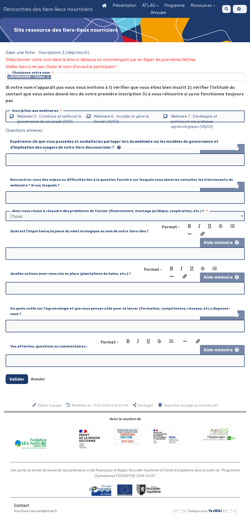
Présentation (124, 5)
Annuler (38, 384)
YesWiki (215, 516)
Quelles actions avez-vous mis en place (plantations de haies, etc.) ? (70, 276)
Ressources (203, 5)
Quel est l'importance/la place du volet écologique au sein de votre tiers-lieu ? (79, 233)
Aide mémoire (221, 244)
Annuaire (158, 12)
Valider (16, 385)
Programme (174, 5)
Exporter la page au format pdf (188, 411)
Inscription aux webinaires (37, 110)
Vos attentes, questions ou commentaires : (48, 351)
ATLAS (150, 5)
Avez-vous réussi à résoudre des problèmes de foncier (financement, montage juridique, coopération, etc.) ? (110, 212)
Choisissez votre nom (33, 72)
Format (171, 229)
